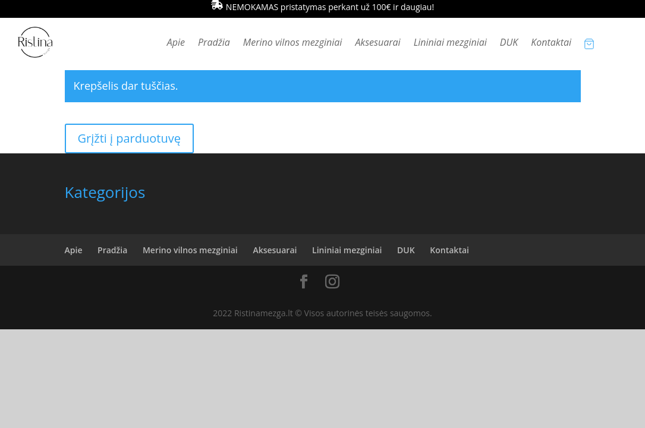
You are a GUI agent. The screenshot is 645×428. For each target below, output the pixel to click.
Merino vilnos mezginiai (292, 43)
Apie (176, 43)
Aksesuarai (377, 43)
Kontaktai (551, 43)
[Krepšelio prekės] (589, 43)
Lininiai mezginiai (450, 43)
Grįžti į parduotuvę (129, 138)
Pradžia (214, 43)
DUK (509, 43)
